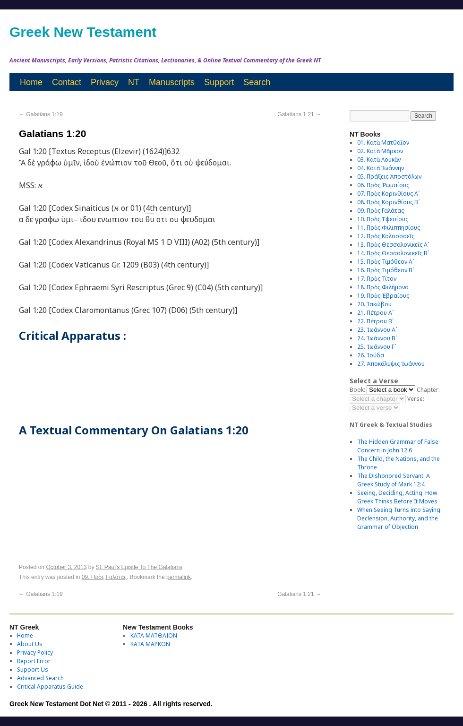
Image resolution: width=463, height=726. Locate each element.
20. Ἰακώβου (374, 304)
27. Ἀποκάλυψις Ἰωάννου (391, 364)
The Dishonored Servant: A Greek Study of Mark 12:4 (393, 480)
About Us (30, 644)
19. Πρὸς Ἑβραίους (383, 296)
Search (256, 82)
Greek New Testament (82, 32)
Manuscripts (172, 82)
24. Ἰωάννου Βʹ (377, 338)
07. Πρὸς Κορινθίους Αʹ (388, 194)
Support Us (32, 670)
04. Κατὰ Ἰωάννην (380, 168)
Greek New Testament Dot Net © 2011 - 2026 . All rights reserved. (111, 704)
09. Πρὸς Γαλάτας (104, 577)
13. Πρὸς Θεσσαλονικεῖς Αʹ (393, 245)
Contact (66, 82)
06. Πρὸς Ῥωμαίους (383, 185)
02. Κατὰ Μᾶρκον (380, 151)
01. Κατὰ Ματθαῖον (383, 142)
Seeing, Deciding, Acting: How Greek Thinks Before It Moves (397, 497)
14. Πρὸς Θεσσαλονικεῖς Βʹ (393, 253)
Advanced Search (40, 678)
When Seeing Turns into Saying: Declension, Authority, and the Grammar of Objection (399, 518)
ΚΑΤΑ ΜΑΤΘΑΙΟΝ (153, 635)
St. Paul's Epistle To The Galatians (139, 567)
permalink (178, 577)
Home (31, 82)
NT (133, 82)
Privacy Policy (35, 652)
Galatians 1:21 (299, 114)
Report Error (34, 661)
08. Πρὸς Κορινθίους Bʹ (388, 202)
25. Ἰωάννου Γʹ (376, 347)
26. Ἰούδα (370, 355)
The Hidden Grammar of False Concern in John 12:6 (397, 446)
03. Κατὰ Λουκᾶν (379, 160)
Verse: (415, 399)
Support (219, 82)
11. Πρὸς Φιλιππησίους (388, 228)
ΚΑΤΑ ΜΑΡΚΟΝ (150, 644)
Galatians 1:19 (41, 114)
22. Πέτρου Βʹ (375, 321)
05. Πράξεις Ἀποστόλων (389, 177)
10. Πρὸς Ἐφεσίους (382, 219)
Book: (357, 390)
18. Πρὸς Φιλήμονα (383, 287)
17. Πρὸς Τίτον (376, 279)
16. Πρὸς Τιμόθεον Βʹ (385, 270)
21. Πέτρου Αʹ (375, 313)
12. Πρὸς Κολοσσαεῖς (385, 236)
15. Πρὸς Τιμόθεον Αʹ (385, 262)
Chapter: (428, 390)
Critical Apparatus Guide (50, 687)
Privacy (105, 82)
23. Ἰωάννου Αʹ (377, 330)
